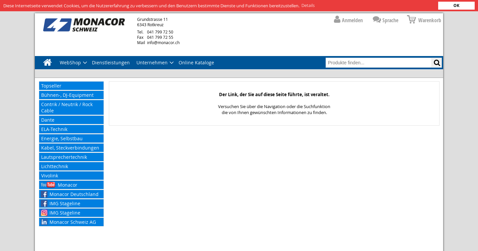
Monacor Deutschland (74, 194)
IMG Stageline (64, 203)
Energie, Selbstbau (62, 138)
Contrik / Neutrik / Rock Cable (67, 107)
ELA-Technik (54, 129)
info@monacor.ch (158, 42)
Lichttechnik (54, 166)
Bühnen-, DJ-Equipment (67, 95)
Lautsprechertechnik (64, 157)
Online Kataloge (196, 62)
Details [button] (308, 5)
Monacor (67, 184)
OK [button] (456, 5)
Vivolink (49, 175)
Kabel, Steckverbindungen (70, 147)
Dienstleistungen (111, 62)
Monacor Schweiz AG (72, 222)
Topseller (51, 85)
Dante (47, 119)
